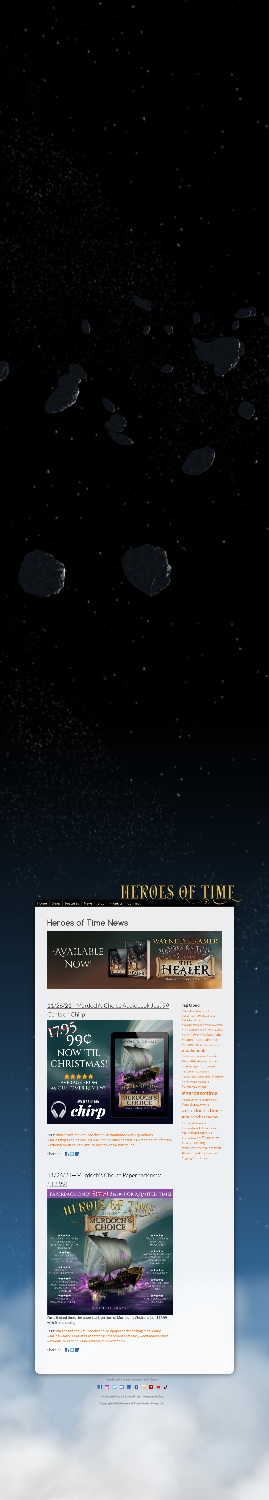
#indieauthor (189, 1099)
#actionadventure (61, 1145)
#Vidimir (187, 1035)
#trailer (204, 1158)
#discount (126, 1145)
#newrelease (209, 1128)
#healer (202, 1086)
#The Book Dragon (193, 1030)
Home (42, 903)
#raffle (201, 1137)
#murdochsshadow (200, 1117)
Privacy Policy (111, 1396)
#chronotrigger (191, 1066)
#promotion (115, 1341)
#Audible (187, 1011)
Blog (101, 903)
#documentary (190, 1071)
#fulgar (193, 1081)
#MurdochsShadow (193, 1025)
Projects (116, 903)
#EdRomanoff (201, 1011)
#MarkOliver (189, 1016)
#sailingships (57, 1140)
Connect (134, 903)
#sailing (86, 1140)
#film (185, 1081)
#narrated (188, 1123)
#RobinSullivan (214, 1025)
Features (72, 903)
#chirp (135, 1135)
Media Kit (113, 1379)
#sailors (99, 1140)
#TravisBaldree (214, 1030)
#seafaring (129, 1140)
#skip (196, 1158)
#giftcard (203, 1081)
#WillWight (199, 1035)
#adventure (85, 1145)
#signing (187, 1158)
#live (214, 1099)
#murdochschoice (94, 1135)
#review (213, 1137)
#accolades (214, 1034)
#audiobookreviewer (194, 1056)
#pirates (113, 1140)
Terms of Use (132, 1396)
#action (102, 1145)
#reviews (187, 1143)
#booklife (189, 1061)
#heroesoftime (67, 1135)
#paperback (119, 1331)
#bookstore (203, 1061)
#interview (204, 1099)
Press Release (132, 1379)
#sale (113, 1145)
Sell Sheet (151, 1379)
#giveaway (189, 1086)
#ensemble (203, 1076)
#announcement (209, 1045)
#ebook (147, 1135)
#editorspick (189, 1076)
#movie (204, 1104)
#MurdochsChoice (192, 1020)
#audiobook (119, 1135)
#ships (74, 1140)
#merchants (148, 1140)
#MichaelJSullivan (207, 1016)
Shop (56, 903)
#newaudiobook (191, 1128)
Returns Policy (153, 1396)
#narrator (200, 1123)
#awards (212, 1056)
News (88, 903)
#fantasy (165, 1140)
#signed (213, 1153)
